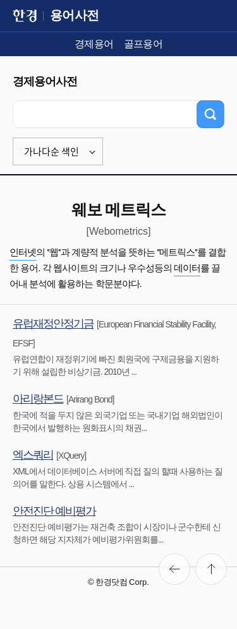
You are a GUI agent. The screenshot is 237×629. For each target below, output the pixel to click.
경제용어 (94, 43)
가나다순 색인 (51, 151)
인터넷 (22, 252)
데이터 (187, 267)
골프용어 (143, 43)
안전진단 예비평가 (54, 511)
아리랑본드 (38, 398)
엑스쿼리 (33, 455)
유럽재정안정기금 (53, 323)
